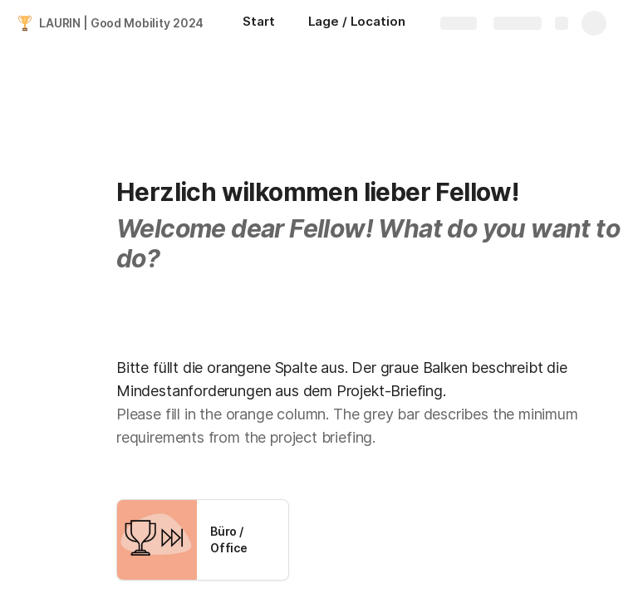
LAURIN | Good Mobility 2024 (121, 23)
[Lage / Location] (357, 23)
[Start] (258, 23)
